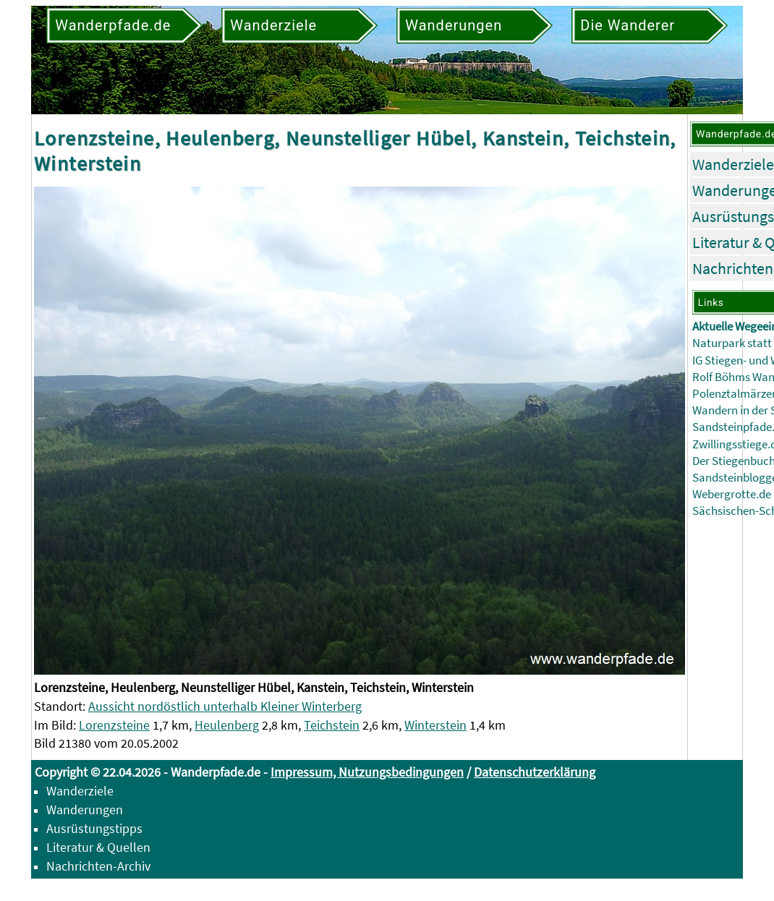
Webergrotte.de (731, 494)
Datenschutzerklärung (534, 772)
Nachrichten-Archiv (98, 866)
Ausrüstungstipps (94, 828)
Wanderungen (84, 809)
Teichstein (332, 725)
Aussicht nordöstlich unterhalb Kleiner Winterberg (225, 706)
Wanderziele (733, 164)
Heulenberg (227, 725)
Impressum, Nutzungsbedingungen (367, 772)
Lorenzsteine (114, 725)
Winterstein (435, 725)
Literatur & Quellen (98, 847)
